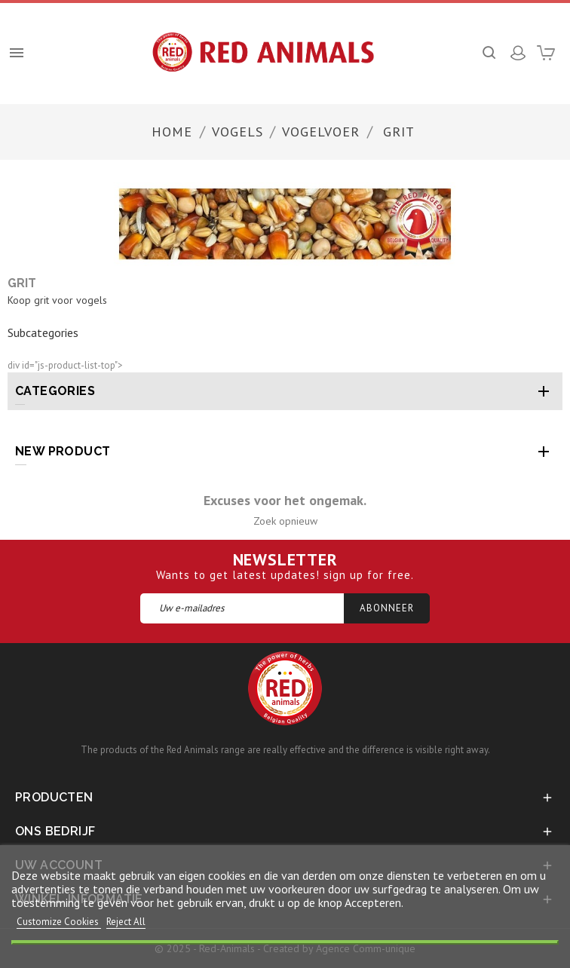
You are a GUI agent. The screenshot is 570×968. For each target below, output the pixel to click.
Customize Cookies (59, 921)
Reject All (126, 921)
